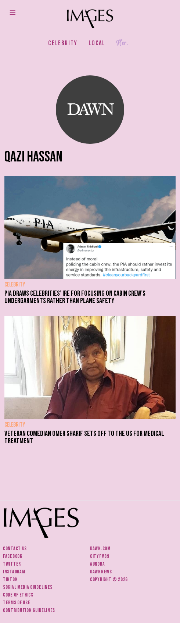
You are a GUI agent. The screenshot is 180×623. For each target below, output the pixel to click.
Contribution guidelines (29, 610)
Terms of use (16, 602)
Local (97, 43)
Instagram (14, 572)
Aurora (97, 564)
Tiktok (10, 579)
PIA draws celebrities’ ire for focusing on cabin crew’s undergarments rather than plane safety (74, 297)
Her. (122, 43)
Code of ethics (18, 595)
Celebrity (62, 43)
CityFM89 (99, 556)
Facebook (12, 556)
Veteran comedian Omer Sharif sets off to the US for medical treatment (84, 437)
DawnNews (101, 572)
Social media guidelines (28, 587)
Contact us (15, 548)
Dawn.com (100, 548)
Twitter (12, 564)
